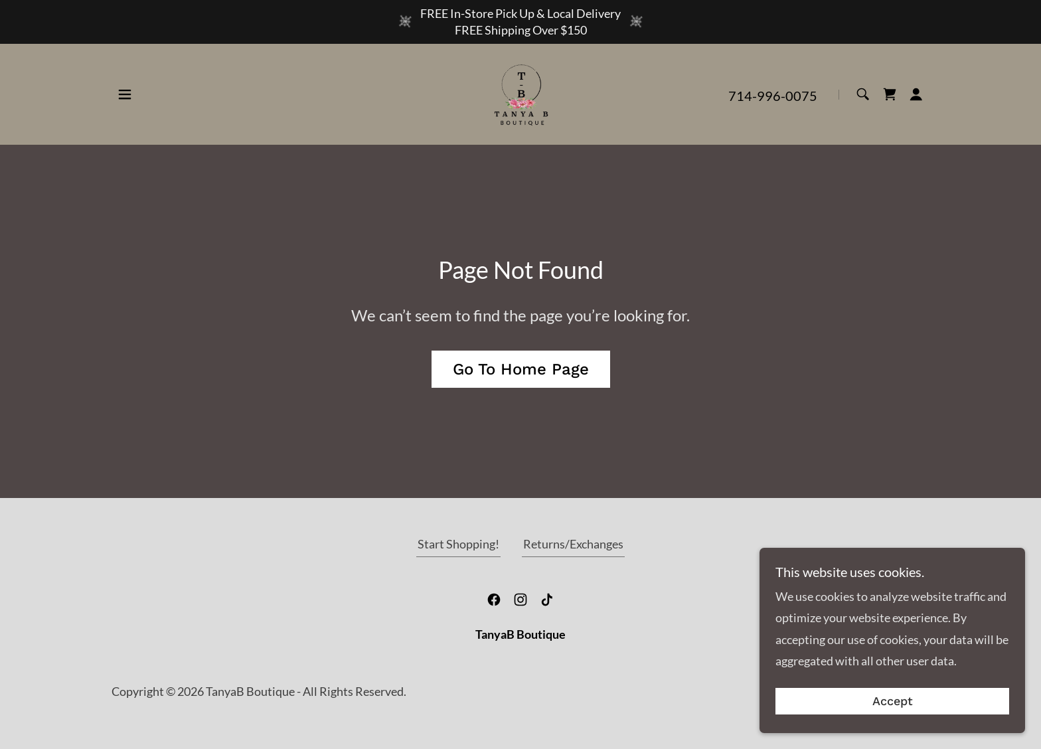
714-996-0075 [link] (772, 96)
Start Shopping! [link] (458, 544)
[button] (125, 94)
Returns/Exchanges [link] (573, 544)
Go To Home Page (521, 369)
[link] (520, 93)
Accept (892, 701)
